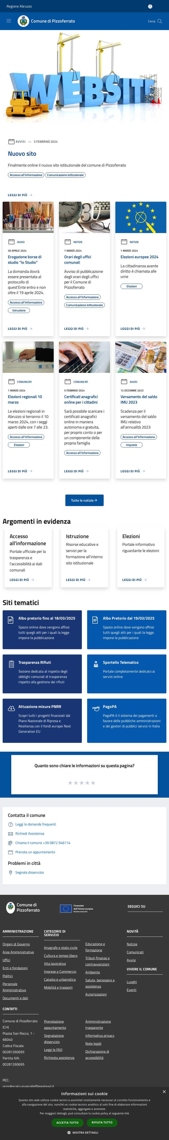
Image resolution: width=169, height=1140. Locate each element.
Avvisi (21, 141)
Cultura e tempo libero (60, 955)
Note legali (93, 1043)
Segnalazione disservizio (54, 1038)
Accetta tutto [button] (68, 1123)
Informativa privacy (99, 1035)
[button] (84, 1132)
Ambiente (92, 972)
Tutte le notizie (84, 500)
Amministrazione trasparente (98, 1024)
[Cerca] (159, 21)
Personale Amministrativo (14, 987)
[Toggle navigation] (8, 20)
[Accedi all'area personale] (150, 6)
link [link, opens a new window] (127, 1113)
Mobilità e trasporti (58, 987)
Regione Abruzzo (19, 6)
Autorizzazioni (96, 994)
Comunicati (20, 382)
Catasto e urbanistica (60, 979)
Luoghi (132, 981)
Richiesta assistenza (59, 1057)
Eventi (131, 989)
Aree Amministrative (18, 952)
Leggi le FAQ (53, 1049)
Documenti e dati (15, 998)
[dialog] (84, 1113)
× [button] (164, 1092)
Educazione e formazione (95, 947)
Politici (8, 976)
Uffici (6, 960)
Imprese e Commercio (60, 971)
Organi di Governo (16, 944)
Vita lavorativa (55, 963)
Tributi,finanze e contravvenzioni (97, 961)
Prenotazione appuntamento (55, 1024)
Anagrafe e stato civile (60, 947)
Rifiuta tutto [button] (102, 1122)
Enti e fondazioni (15, 968)
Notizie (73, 242)
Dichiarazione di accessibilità (97, 1054)
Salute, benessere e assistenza (100, 983)
